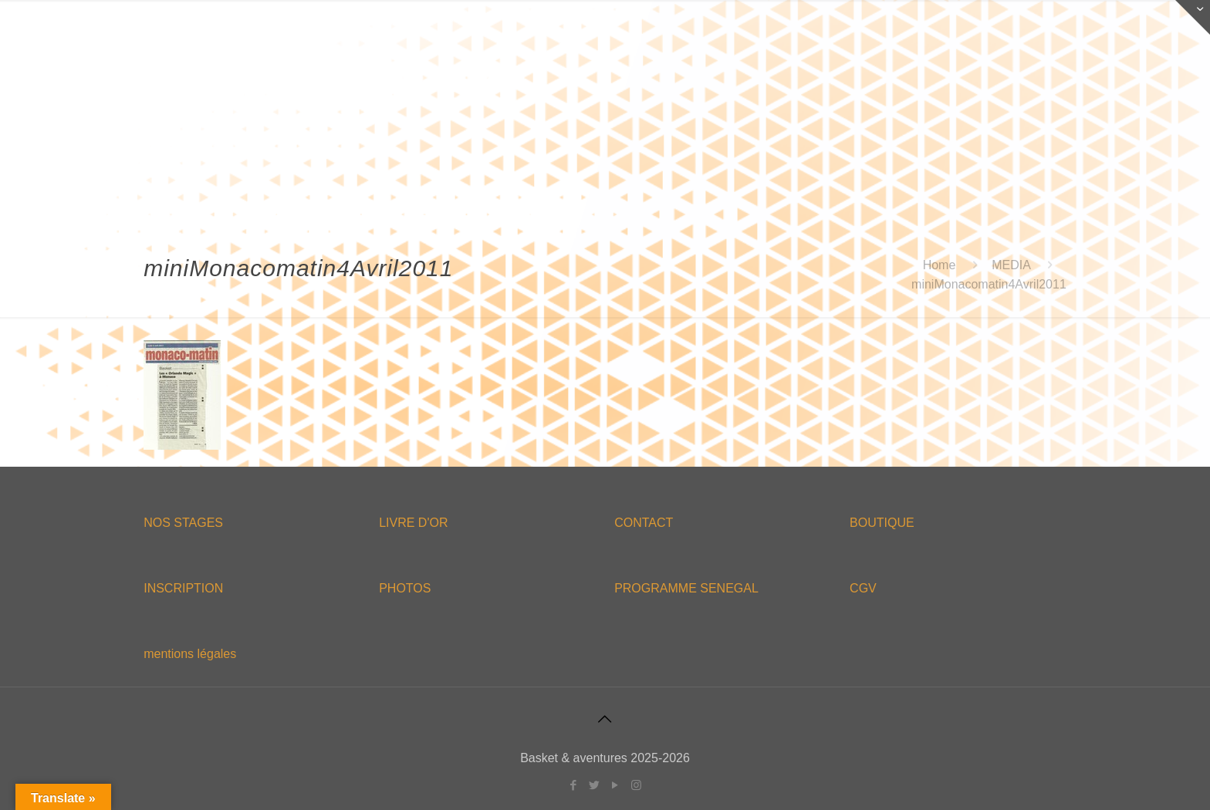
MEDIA (1011, 265)
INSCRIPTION (183, 588)
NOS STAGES (183, 522)
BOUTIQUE (882, 522)
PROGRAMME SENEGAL (686, 588)
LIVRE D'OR (413, 522)
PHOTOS (405, 588)
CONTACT (643, 522)
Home (939, 265)
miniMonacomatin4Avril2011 (988, 284)
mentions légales (190, 653)
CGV (863, 588)
